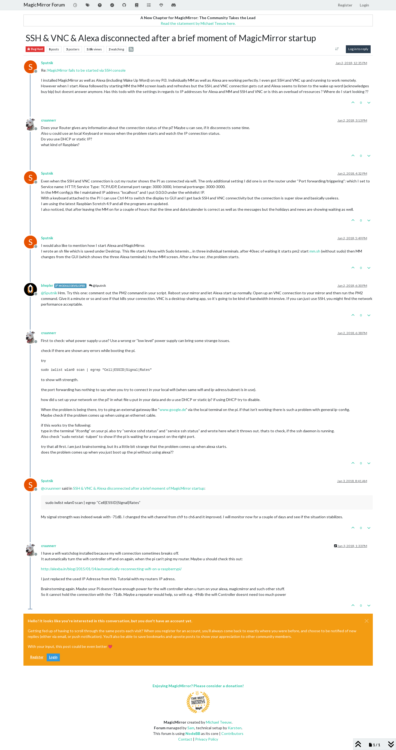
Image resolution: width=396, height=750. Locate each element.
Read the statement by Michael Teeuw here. (198, 23)
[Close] (366, 621)
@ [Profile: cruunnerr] (51, 488)
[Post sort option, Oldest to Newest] (336, 49)
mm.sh (314, 251)
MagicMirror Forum (44, 5)
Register (36, 657)
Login (53, 657)
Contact (185, 739)
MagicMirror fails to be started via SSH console (86, 70)
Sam (190, 727)
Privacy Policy (206, 739)
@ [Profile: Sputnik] (49, 293)
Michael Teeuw (219, 722)
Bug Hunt (35, 49)
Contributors (232, 733)
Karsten (235, 727)
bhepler (47, 286)
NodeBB (192, 733)
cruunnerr (48, 120)
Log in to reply (358, 49)
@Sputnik (97, 286)
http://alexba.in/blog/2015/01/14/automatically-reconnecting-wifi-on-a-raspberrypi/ (111, 568)
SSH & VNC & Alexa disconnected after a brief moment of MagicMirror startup (138, 488)
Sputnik (47, 63)
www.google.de (173, 409)
